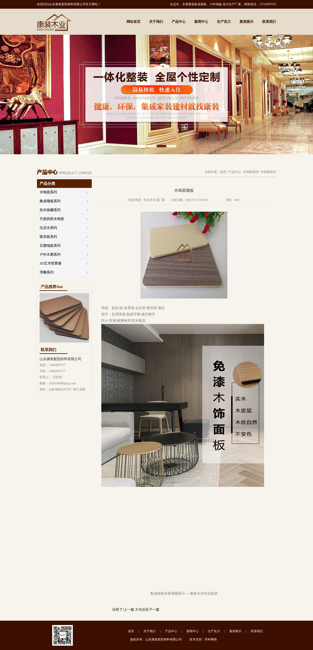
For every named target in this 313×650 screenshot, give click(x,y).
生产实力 (224, 21)
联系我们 (269, 21)
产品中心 (179, 21)
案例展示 (246, 21)
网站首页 (133, 21)
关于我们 (156, 21)
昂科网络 (211, 639)
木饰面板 (142, 609)
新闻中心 (201, 21)
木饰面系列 (250, 172)
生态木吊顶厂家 (154, 200)
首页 (223, 172)
